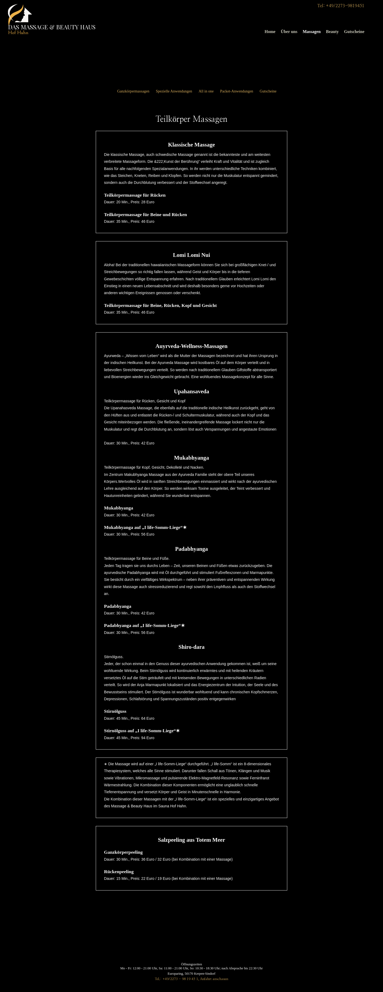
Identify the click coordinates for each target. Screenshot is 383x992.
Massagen (312, 31)
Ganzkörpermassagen (133, 91)
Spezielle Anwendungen (174, 91)
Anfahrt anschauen (214, 979)
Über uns (289, 31)
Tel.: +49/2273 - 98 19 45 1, (177, 979)
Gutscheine (354, 31)
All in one (206, 91)
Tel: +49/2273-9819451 (340, 6)
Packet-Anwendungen (236, 91)
